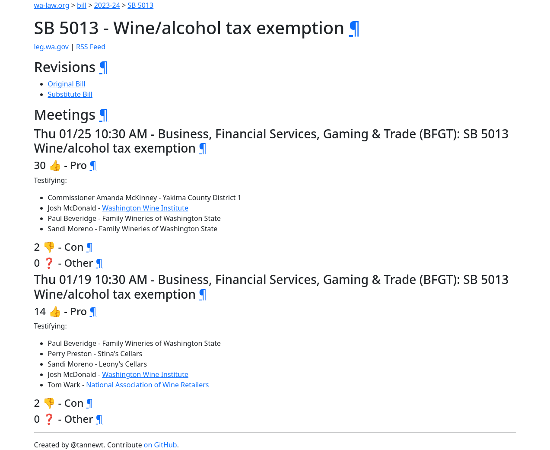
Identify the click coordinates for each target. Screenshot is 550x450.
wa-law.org (52, 5)
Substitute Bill (70, 94)
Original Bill (67, 84)
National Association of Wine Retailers (147, 384)
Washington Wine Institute (145, 208)
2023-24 (107, 5)
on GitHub (160, 445)
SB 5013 (140, 5)
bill (81, 5)
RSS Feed (90, 46)
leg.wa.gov (51, 46)
